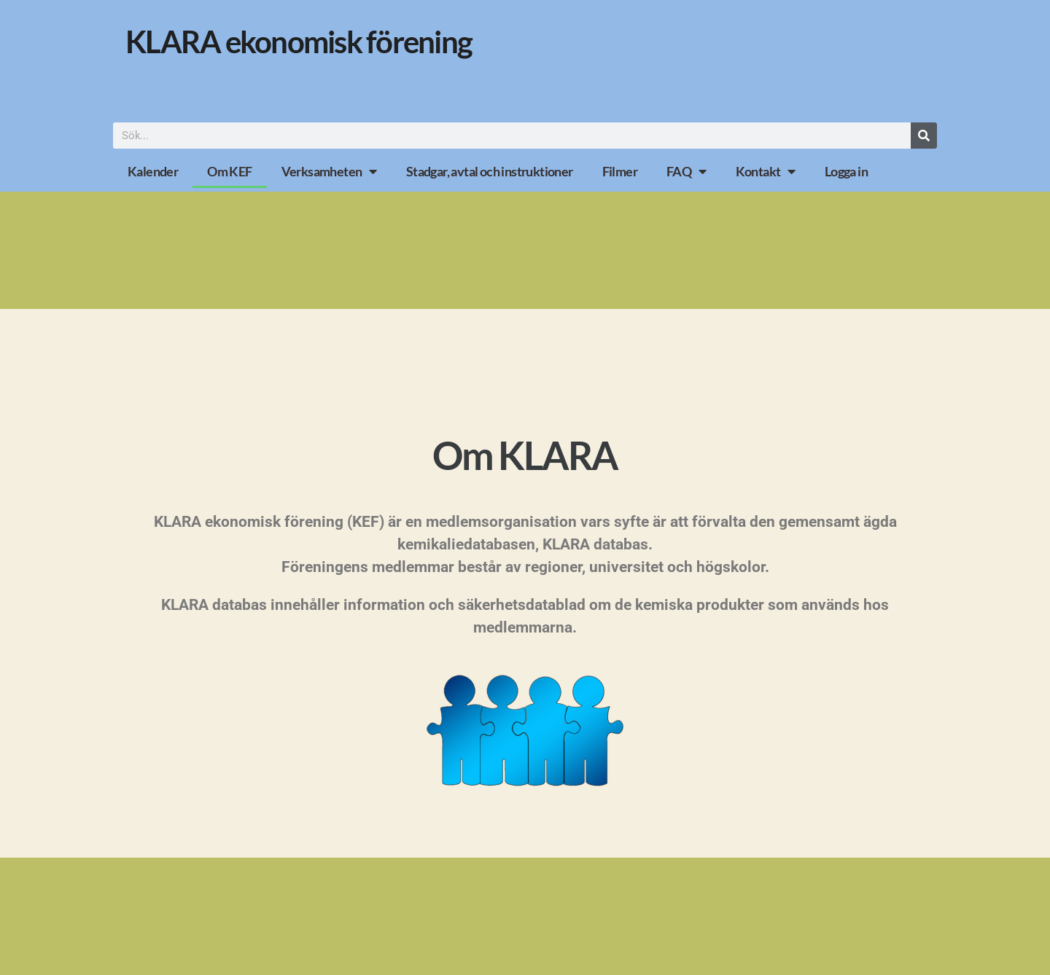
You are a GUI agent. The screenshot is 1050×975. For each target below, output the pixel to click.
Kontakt (766, 171)
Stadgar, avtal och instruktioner (489, 171)
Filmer (619, 171)
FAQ (686, 171)
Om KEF (229, 171)
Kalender (153, 171)
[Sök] (924, 135)
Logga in (846, 171)
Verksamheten (329, 171)
